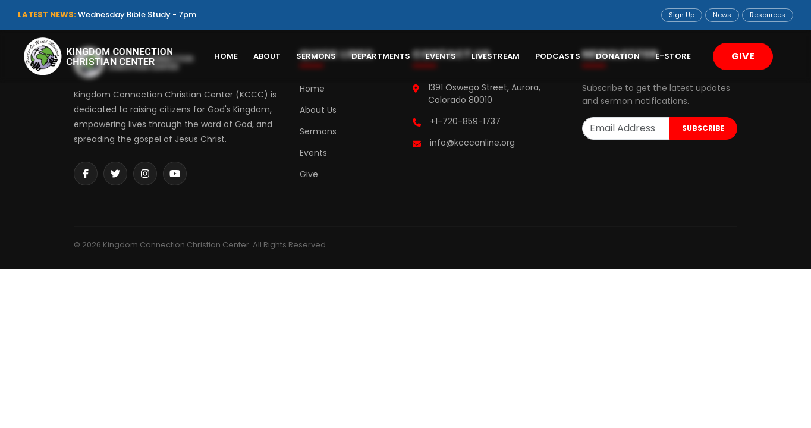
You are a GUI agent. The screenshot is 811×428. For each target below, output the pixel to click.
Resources (767, 15)
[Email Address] (626, 128)
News (722, 15)
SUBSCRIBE (703, 128)
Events (441, 56)
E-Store (673, 56)
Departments (380, 56)
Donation (618, 56)
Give (309, 174)
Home (226, 56)
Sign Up (681, 15)
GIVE (743, 56)
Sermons (316, 56)
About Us (318, 110)
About (267, 56)
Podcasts (557, 56)
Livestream (495, 56)
